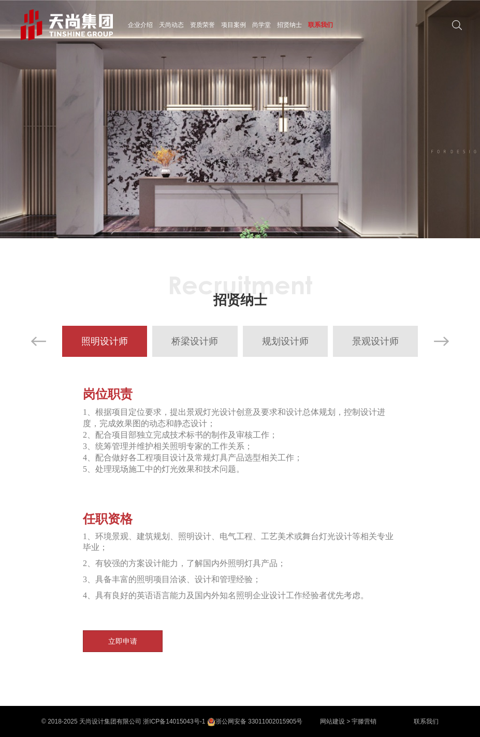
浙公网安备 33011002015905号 (255, 721)
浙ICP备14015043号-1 (174, 721)
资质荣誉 (202, 24)
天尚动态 (171, 24)
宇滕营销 (364, 721)
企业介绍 (140, 24)
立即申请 (122, 641)
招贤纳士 (289, 24)
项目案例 (233, 24)
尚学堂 (261, 24)
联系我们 (320, 24)
